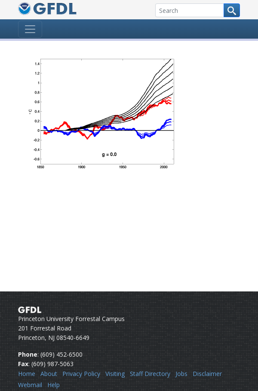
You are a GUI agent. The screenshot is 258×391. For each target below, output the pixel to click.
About (48, 374)
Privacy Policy (81, 374)
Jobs (181, 374)
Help (53, 385)
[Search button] (232, 10)
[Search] (189, 10)
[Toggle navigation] (30, 29)
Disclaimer (207, 374)
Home (26, 374)
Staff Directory (150, 374)
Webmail (30, 385)
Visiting (115, 374)
